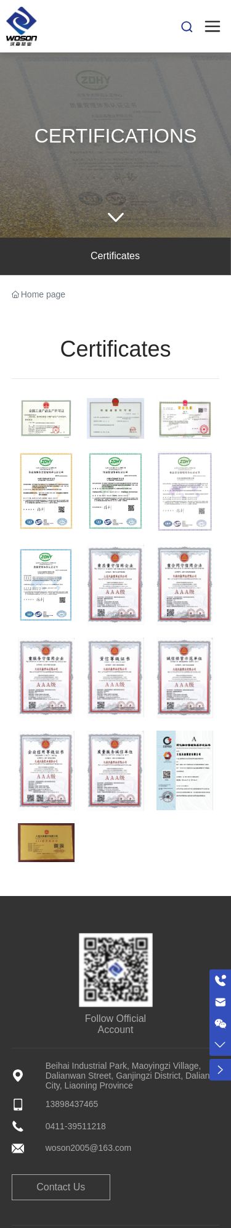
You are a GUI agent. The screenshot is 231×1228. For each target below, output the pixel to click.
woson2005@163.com (89, 1148)
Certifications (115, 136)
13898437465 (72, 1104)
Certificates (115, 256)
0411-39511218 (76, 1126)
